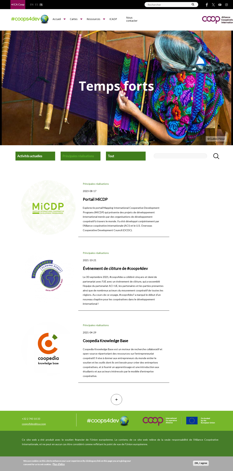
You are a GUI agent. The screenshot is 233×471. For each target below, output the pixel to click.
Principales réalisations (78, 156)
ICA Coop (17, 4)
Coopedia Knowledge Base (98, 349)
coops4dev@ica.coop (34, 423)
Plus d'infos (59, 464)
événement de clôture (128, 281)
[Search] (193, 4)
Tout (111, 156)
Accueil (57, 19)
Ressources (93, 19)
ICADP (113, 19)
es (36, 4)
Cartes (74, 19)
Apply (214, 156)
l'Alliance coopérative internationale (103, 225)
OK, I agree (201, 463)
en (31, 4)
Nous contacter (131, 19)
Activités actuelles (29, 156)
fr (41, 4)
